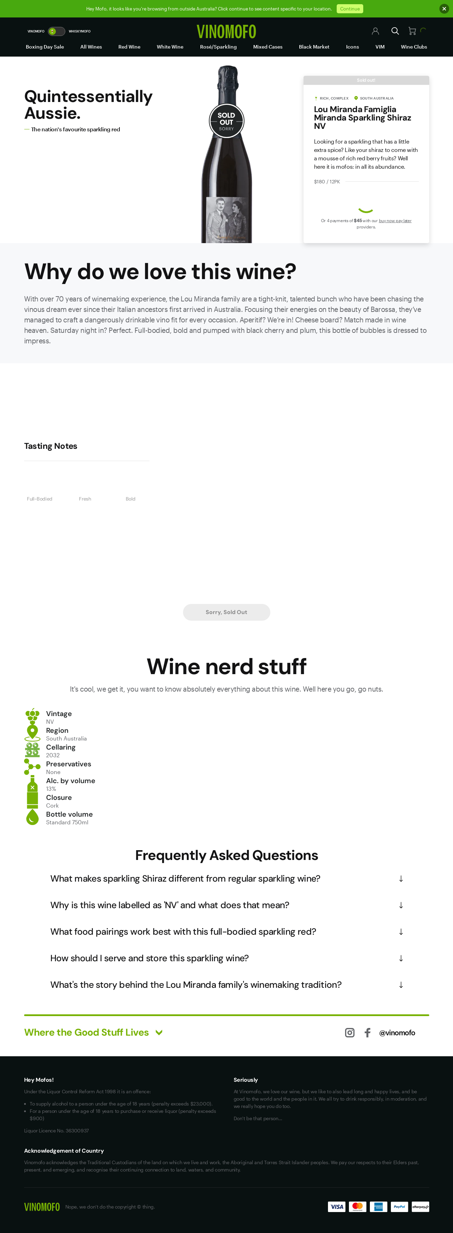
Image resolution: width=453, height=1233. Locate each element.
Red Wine (129, 47)
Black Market (314, 47)
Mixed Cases (268, 47)
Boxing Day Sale (45, 47)
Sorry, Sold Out (226, 612)
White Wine (170, 47)
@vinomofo (397, 1032)
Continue (350, 9)
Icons (352, 47)
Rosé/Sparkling (218, 47)
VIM (380, 47)
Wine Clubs (414, 47)
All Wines (91, 47)
